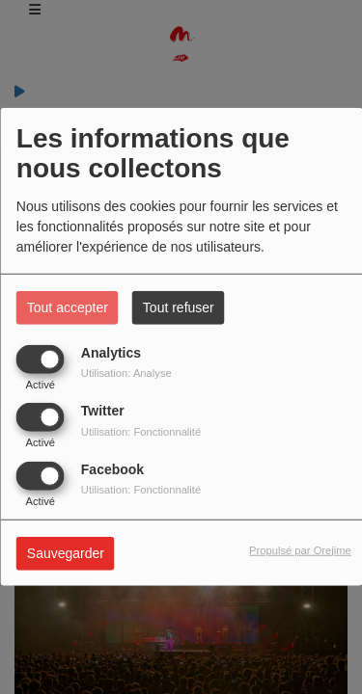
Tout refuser (178, 307)
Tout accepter (67, 307)
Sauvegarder (65, 552)
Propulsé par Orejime (300, 549)
